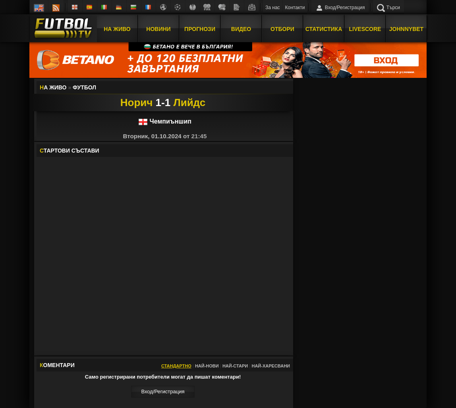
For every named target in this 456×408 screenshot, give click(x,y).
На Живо (117, 29)
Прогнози (199, 29)
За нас (272, 7)
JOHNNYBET (406, 29)
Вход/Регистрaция (162, 391)
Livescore (365, 29)
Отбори (282, 29)
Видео (241, 29)
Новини (158, 29)
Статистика (323, 29)
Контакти (295, 7)
